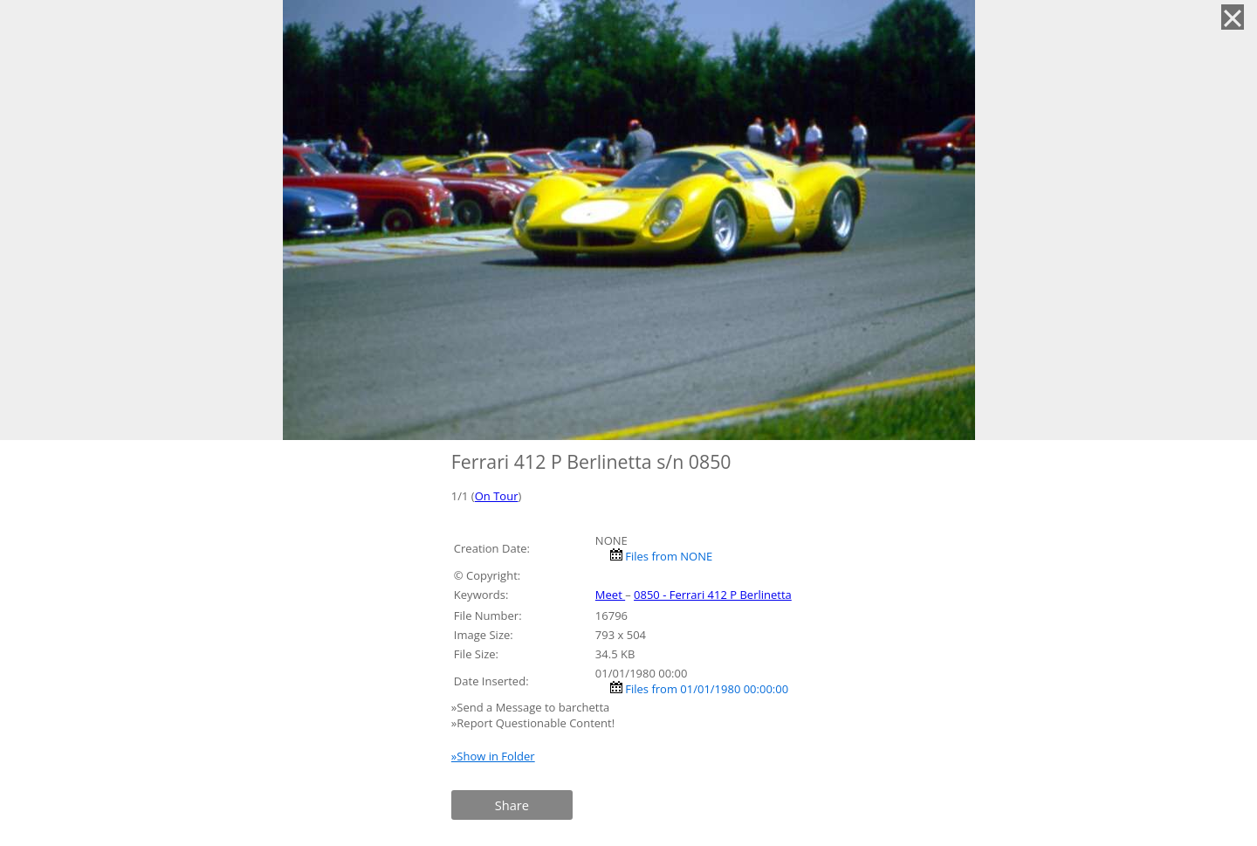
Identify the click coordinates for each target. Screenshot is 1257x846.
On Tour (497, 496)
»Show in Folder (493, 756)
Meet (610, 594)
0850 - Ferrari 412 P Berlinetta (713, 594)
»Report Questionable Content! (533, 723)
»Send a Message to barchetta (532, 707)
